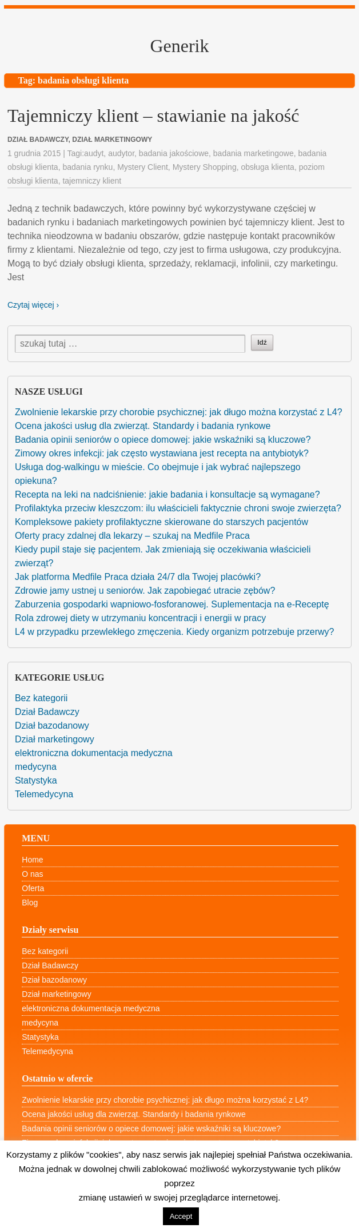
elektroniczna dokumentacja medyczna (94, 753)
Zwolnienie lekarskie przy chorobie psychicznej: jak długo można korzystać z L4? (178, 412)
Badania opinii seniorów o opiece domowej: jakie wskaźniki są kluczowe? (163, 439)
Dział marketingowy (54, 739)
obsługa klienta (267, 167)
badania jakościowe (174, 153)
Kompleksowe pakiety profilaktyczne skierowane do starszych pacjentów (161, 522)
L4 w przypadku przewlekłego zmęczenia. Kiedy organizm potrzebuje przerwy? (174, 632)
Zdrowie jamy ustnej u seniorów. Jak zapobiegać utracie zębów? (145, 590)
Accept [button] (181, 1216)
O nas (32, 874)
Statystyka (36, 780)
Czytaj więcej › (33, 304)
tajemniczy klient (91, 180)
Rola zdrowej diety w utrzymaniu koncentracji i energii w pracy (140, 618)
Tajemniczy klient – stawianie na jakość (153, 115)
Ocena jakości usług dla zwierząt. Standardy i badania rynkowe (142, 426)
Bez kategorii (41, 698)
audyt (93, 153)
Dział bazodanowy (52, 725)
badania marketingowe (253, 153)
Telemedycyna (44, 794)
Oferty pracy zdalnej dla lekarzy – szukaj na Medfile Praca (132, 536)
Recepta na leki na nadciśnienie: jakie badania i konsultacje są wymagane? (167, 494)
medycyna (36, 767)
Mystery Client (142, 167)
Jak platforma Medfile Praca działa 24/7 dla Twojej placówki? (138, 577)
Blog (30, 902)
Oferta (33, 888)
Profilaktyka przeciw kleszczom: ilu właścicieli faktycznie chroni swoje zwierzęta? (178, 508)
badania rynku (87, 167)
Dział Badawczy (47, 712)
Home (32, 859)
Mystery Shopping (205, 167)
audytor (121, 153)
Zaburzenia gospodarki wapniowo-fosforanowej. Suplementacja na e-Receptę (172, 604)
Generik (179, 45)
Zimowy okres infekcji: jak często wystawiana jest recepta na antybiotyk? (162, 453)
